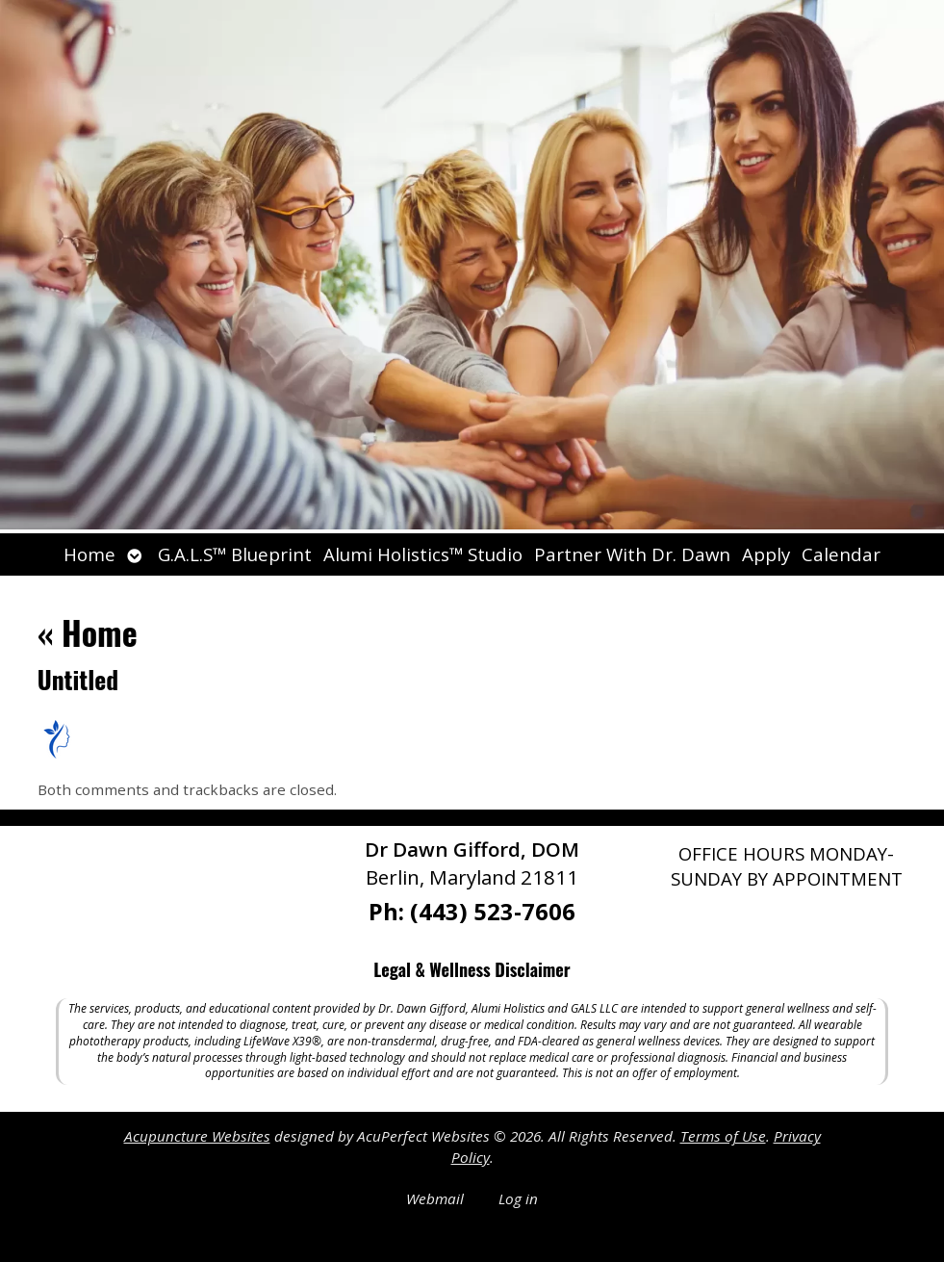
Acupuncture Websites (197, 1136)
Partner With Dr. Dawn (632, 554)
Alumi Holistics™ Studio (423, 554)
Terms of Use (723, 1136)
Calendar (841, 554)
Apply (766, 554)
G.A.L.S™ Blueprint (235, 554)
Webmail (435, 1198)
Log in (518, 1198)
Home (89, 554)
